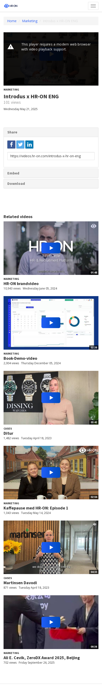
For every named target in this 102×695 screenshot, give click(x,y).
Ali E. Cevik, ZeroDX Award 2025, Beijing (42, 657)
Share (12, 132)
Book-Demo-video (20, 358)
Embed (13, 173)
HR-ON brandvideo (21, 283)
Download (16, 183)
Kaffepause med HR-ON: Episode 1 (36, 508)
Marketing (29, 21)
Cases (8, 428)
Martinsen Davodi (20, 582)
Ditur (8, 433)
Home (12, 21)
